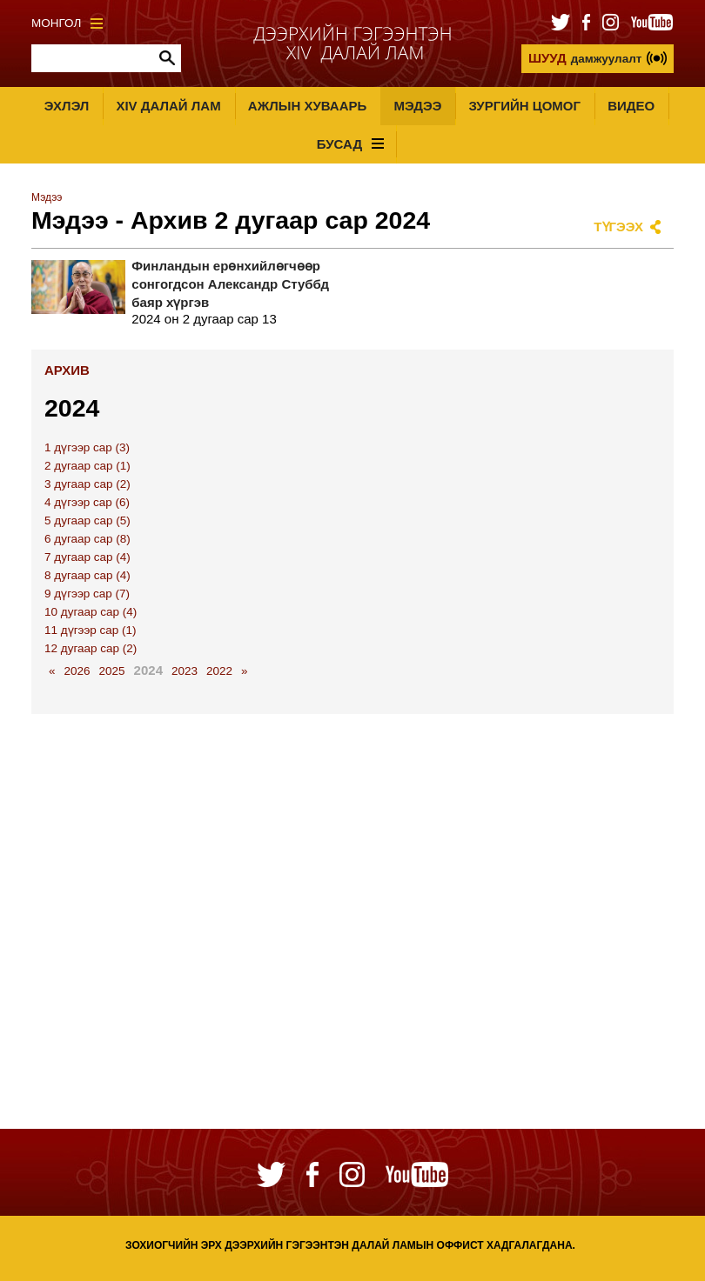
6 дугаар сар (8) (87, 538)
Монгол (67, 23)
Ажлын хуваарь (307, 105)
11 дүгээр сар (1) (90, 630)
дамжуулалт (584, 57)
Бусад (350, 144)
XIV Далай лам (168, 105)
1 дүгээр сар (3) (87, 447)
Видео (631, 105)
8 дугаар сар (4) (87, 575)
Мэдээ (417, 105)
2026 (77, 670)
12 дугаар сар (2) (90, 648)
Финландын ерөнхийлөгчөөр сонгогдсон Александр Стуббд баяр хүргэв (230, 284)
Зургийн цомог (524, 105)
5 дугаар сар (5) (87, 520)
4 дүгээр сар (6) (87, 502)
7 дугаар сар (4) (87, 557)
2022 (219, 670)
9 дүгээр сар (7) (87, 593)
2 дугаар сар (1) (87, 465)
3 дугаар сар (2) (87, 483)
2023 (184, 670)
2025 (112, 670)
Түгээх (618, 226)
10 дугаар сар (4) (90, 611)
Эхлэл (66, 105)
